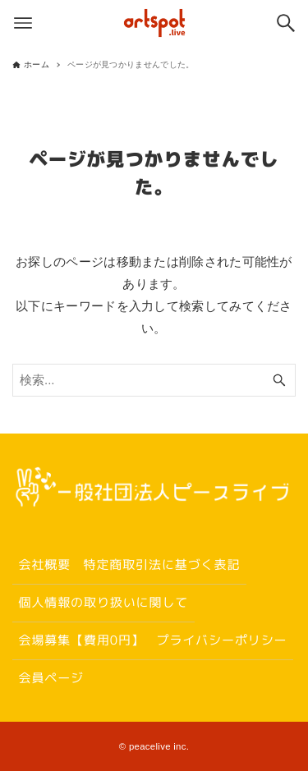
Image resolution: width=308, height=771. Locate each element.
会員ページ (51, 677)
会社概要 (44, 564)
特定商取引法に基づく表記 (161, 564)
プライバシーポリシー (222, 640)
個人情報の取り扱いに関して (103, 602)
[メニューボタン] (23, 23)
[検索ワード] (154, 380)
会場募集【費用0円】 (81, 640)
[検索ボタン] (285, 23)
